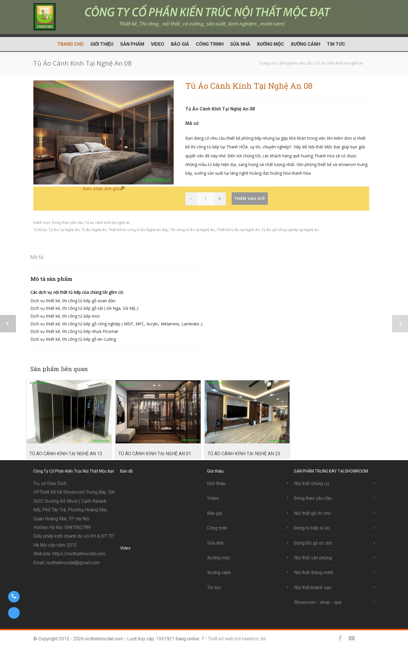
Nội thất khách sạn (312, 587)
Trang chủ (70, 44)
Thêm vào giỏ (250, 198)
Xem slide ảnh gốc (104, 188)
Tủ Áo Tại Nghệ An (64, 230)
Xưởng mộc (270, 44)
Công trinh (210, 44)
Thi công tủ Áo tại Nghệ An (192, 230)
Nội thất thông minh (313, 572)
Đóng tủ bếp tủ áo (312, 528)
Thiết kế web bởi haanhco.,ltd (237, 639)
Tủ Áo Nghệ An (94, 230)
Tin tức (336, 44)
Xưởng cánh (305, 44)
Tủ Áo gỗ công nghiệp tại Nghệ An (290, 230)
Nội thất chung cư (311, 483)
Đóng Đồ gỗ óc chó (313, 543)
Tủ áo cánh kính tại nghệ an (107, 222)
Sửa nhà (240, 44)
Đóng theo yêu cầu (67, 222)
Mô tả (36, 257)
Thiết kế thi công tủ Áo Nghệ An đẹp (138, 230)
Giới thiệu (102, 44)
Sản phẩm (132, 44)
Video (157, 44)
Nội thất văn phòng (313, 558)
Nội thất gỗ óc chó (312, 513)
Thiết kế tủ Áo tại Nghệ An (238, 230)
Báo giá (180, 44)
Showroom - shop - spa (317, 602)
